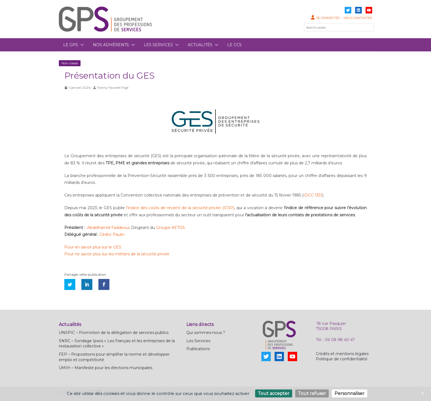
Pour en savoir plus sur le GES (92, 247)
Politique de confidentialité (342, 358)
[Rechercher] (366, 27)
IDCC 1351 (312, 195)
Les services (158, 44)
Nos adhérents (111, 44)
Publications (198, 348)
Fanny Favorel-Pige (112, 87)
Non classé (70, 63)
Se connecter (328, 18)
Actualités (200, 44)
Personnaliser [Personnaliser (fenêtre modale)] (349, 393)
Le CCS (234, 44)
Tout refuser (312, 393)
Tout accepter (273, 393)
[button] (81, 45)
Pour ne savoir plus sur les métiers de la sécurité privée (116, 253)
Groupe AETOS (170, 227)
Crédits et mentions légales (342, 353)
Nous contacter (358, 18)
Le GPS (70, 44)
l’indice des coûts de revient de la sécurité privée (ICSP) (180, 207)
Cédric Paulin (112, 234)
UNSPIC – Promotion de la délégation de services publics (113, 332)
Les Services (198, 340)
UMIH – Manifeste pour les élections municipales (105, 367)
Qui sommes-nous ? (205, 332)
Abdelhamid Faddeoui (108, 227)
